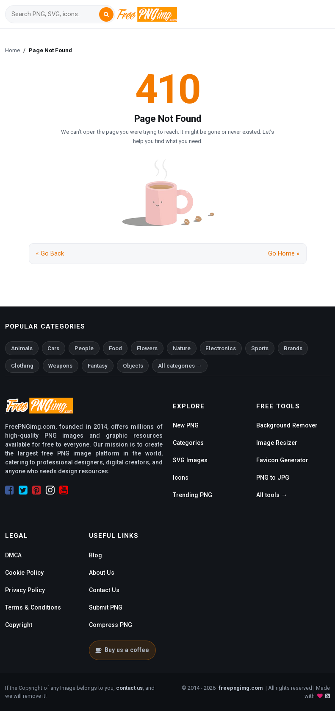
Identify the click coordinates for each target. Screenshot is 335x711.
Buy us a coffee (122, 649)
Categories (188, 443)
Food (115, 348)
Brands (293, 348)
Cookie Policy (24, 573)
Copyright (18, 625)
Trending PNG (192, 495)
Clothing (22, 366)
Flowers (147, 348)
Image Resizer (276, 443)
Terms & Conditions (33, 607)
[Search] (55, 14)
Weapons (60, 366)
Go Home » (283, 253)
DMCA (13, 555)
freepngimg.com (241, 688)
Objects (133, 366)
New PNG (186, 425)
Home (12, 50)
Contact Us (104, 590)
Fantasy (98, 366)
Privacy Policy (25, 590)
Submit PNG (105, 607)
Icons (180, 478)
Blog (95, 555)
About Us (101, 573)
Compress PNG (110, 625)
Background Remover (287, 425)
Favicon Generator (282, 460)
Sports (260, 348)
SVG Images (190, 460)
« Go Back (50, 253)
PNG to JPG (272, 478)
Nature (182, 348)
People (84, 348)
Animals (22, 348)
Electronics (220, 348)
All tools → (271, 495)
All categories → (180, 366)
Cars (53, 348)
